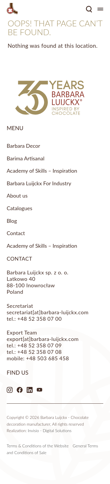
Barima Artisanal (26, 158)
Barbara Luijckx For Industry (39, 183)
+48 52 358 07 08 (39, 352)
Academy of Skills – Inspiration (42, 170)
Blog (12, 221)
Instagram (10, 390)
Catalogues (19, 208)
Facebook (20, 390)
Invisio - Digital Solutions (50, 430)
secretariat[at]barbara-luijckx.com (48, 312)
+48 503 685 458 (47, 358)
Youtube (40, 390)
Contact (16, 233)
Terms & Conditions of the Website (38, 445)
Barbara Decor (23, 145)
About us (17, 195)
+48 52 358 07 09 (39, 345)
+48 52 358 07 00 (39, 318)
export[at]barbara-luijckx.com (43, 339)
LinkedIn (30, 390)
